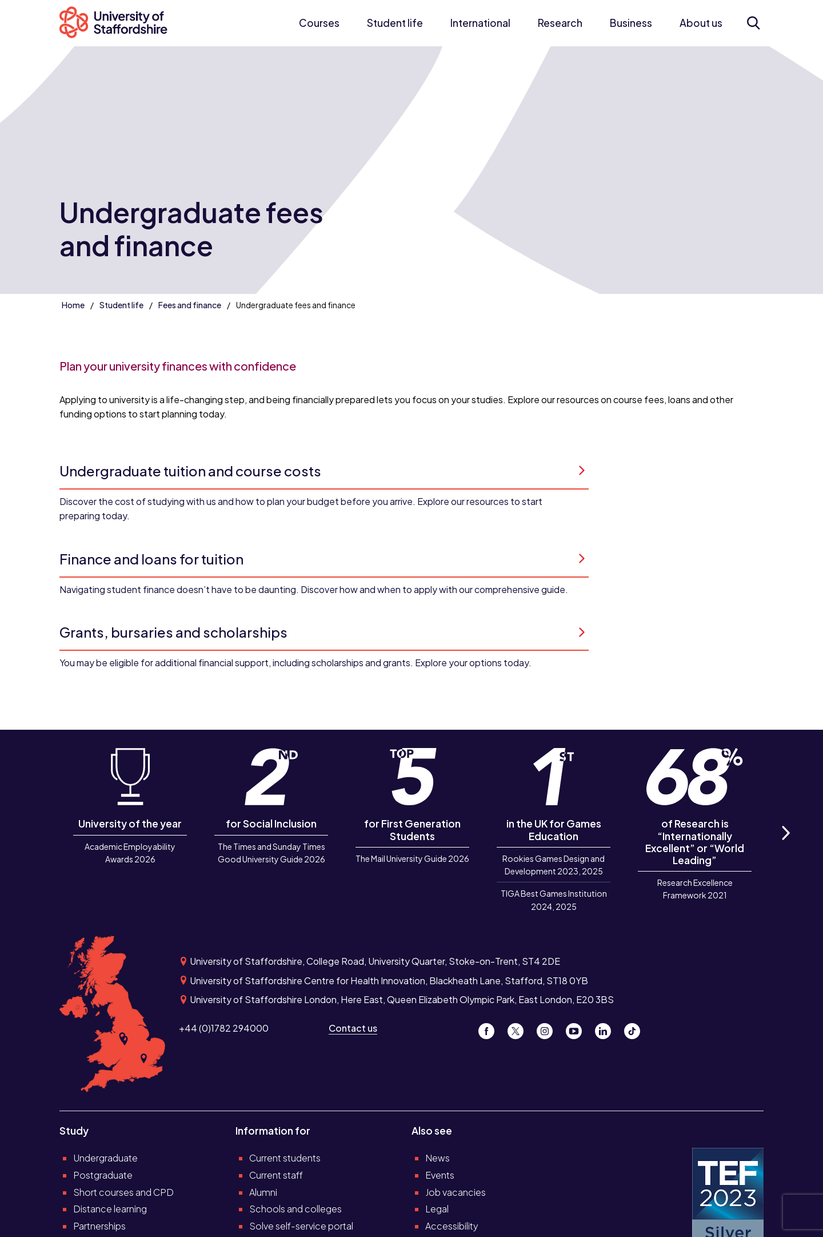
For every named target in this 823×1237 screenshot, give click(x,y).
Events (439, 1175)
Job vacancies (455, 1192)
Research (560, 23)
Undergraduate (105, 1158)
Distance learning (110, 1209)
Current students (285, 1158)
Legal (437, 1209)
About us (701, 23)
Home (73, 305)
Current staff (276, 1175)
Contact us (353, 1028)
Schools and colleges (295, 1209)
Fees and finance (189, 305)
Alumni (263, 1192)
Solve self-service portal (301, 1226)
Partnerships (99, 1226)
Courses (319, 23)
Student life (395, 23)
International (480, 23)
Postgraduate (103, 1175)
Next (785, 845)
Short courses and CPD (123, 1192)
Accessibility (451, 1226)
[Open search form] (753, 23)
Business (631, 23)
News (437, 1158)
